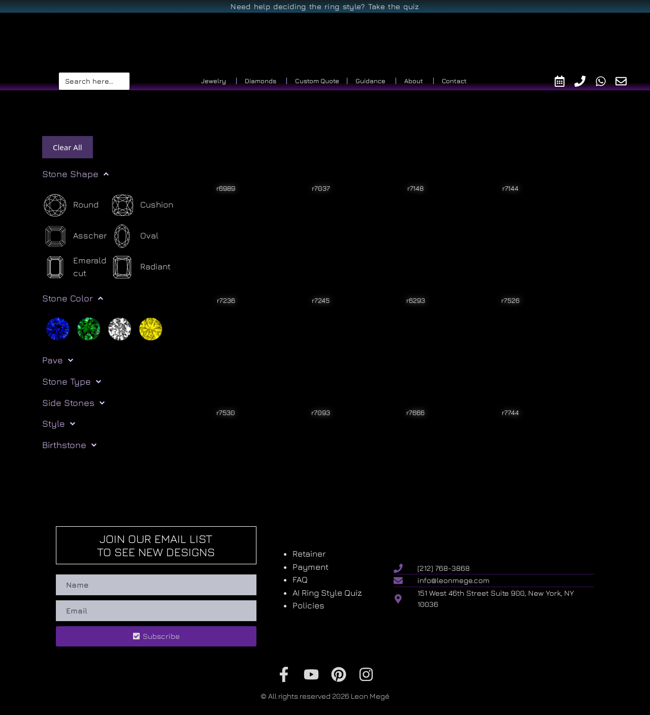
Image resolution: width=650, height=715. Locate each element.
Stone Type (71, 381)
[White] (119, 328)
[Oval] (133, 236)
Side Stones (73, 402)
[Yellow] (150, 328)
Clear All (67, 147)
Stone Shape (75, 174)
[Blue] (57, 328)
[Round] (70, 205)
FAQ (300, 579)
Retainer (309, 554)
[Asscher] (74, 236)
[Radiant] (140, 267)
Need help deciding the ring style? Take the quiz (325, 6)
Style (58, 423)
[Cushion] (141, 205)
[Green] (88, 328)
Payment (310, 567)
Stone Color (72, 298)
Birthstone (69, 445)
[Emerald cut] (75, 267)
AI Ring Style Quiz (327, 593)
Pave (57, 360)
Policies (308, 605)
